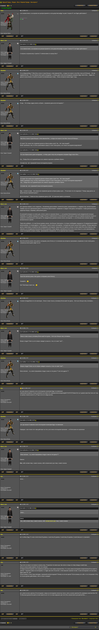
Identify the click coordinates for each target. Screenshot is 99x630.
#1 (97, 10)
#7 (97, 204)
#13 (97, 388)
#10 (97, 298)
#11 (97, 328)
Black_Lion (4, 40)
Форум (14, 2)
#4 (97, 100)
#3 (97, 70)
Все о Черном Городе (23, 2)
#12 (97, 358)
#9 (97, 268)
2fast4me (3, 70)
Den (2, 388)
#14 (97, 416)
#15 (97, 446)
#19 (97, 562)
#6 (97, 170)
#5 (97, 130)
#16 (97, 476)
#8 (97, 238)
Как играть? (34, 2)
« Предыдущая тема (76, 618)
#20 (97, 590)
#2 (97, 40)
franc (2, 10)
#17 (97, 504)
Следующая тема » (93, 618)
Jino (2, 562)
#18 (97, 534)
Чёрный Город (6, 2)
